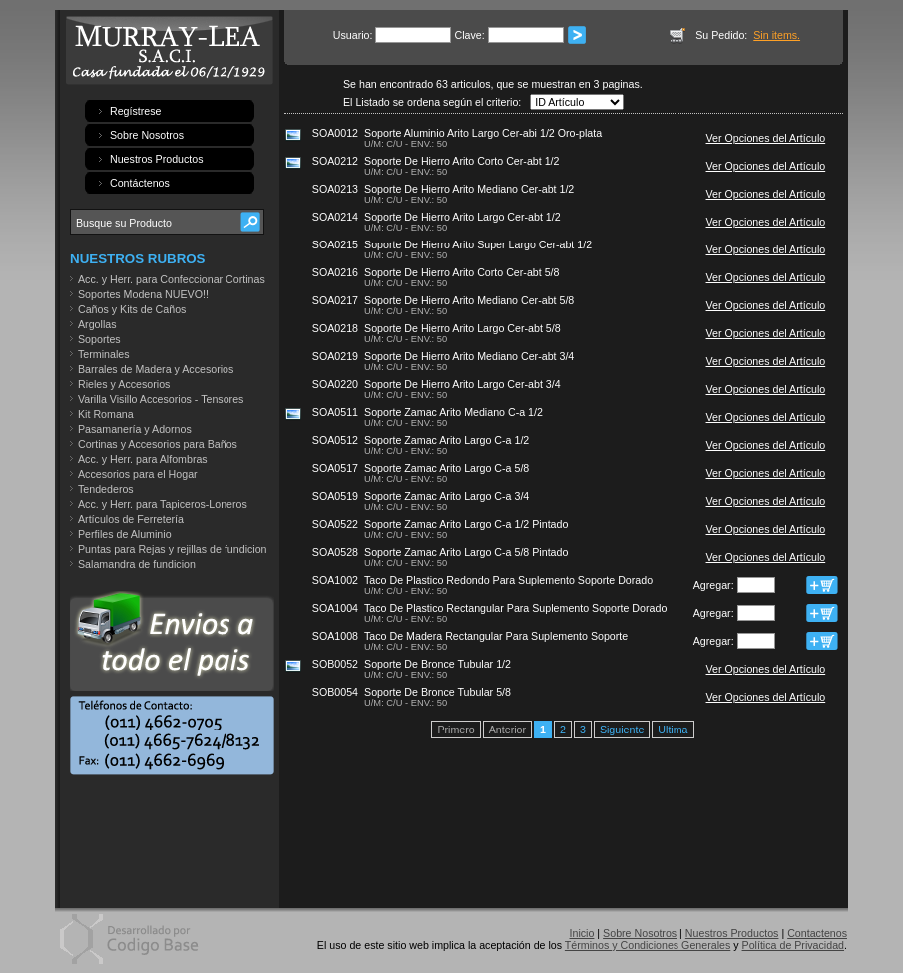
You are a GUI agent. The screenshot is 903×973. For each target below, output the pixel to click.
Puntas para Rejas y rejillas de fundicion (172, 549)
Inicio (582, 933)
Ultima (672, 729)
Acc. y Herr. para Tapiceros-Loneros (162, 504)
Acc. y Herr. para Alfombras (143, 459)
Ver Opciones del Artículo (766, 138)
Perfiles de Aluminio (125, 534)
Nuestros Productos (157, 159)
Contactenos (817, 933)
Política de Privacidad (793, 945)
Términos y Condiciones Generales (647, 945)
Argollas (97, 324)
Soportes (99, 339)
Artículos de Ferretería (131, 519)
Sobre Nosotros (147, 135)
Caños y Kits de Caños (132, 309)
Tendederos (106, 489)
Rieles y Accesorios (124, 384)
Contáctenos (140, 183)
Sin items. (776, 35)
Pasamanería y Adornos (135, 429)
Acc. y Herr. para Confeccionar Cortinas (171, 279)
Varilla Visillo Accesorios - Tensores (160, 399)
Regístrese (136, 111)
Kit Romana (106, 414)
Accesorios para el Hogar (138, 474)
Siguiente (622, 729)
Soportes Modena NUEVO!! (143, 294)
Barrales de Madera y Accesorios (155, 369)
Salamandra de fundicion (137, 564)
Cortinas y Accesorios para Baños (157, 444)
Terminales (104, 354)
